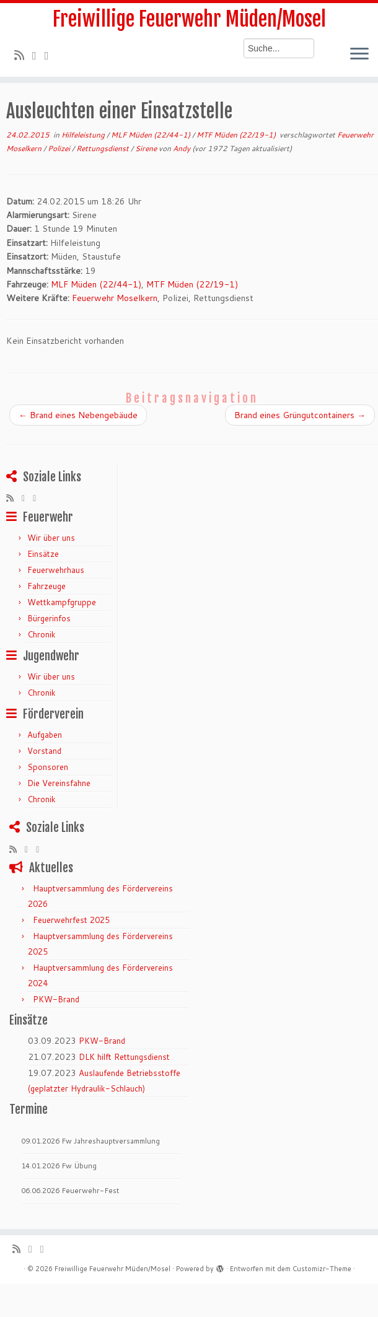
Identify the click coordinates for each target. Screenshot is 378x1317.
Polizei (60, 148)
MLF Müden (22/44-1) (151, 134)
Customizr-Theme (321, 1269)
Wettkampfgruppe (61, 602)
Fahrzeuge (46, 586)
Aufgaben (44, 734)
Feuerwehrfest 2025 (71, 919)
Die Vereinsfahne (58, 783)
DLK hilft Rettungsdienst (124, 1056)
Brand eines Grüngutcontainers (300, 415)
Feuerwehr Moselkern (114, 298)
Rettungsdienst (103, 148)
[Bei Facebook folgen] (51, 55)
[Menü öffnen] (359, 54)
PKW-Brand (56, 999)
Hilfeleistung (84, 134)
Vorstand (44, 750)
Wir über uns (51, 537)
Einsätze (43, 553)
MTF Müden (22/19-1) (237, 134)
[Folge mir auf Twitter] (38, 55)
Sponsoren (47, 766)
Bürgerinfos (49, 618)
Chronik (41, 634)
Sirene (147, 148)
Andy (181, 148)
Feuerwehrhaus (55, 569)
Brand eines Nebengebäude (78, 415)
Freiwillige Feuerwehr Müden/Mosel (189, 19)
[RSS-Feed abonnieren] (23, 55)
